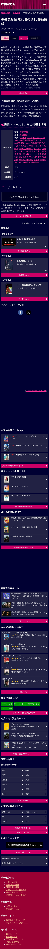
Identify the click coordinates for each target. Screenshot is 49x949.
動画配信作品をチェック (23, 547)
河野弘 (22, 149)
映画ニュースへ (24, 621)
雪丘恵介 (39, 146)
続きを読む (23, 93)
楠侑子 (22, 140)
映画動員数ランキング (15, 920)
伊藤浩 (30, 160)
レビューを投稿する (23, 216)
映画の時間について (23, 852)
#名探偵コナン (32, 704)
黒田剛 (43, 160)
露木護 (22, 154)
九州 (3, 794)
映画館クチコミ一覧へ (23, 828)
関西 (3, 775)
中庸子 (32, 146)
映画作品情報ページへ (10, 858)
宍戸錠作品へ (24, 299)
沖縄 (27, 794)
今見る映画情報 (12, 942)
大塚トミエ (30, 154)
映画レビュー (24, 692)
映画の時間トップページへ (12, 863)
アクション (6, 32)
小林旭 (23, 138)
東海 (27, 775)
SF (3, 817)
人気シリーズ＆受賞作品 (16, 890)
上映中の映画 (11, 882)
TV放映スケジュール (14, 939)
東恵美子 (25, 146)
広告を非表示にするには (36, 391)
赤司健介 (23, 160)
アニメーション (31, 812)
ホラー (28, 821)
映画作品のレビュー (14, 892)
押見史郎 (37, 151)
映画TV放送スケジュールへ (23, 754)
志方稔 (22, 151)
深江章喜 (39, 140)
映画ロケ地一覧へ (24, 832)
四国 (27, 789)
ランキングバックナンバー (17, 923)
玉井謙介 (37, 149)
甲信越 (4, 784)
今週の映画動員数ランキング (13, 466)
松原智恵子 (30, 140)
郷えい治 (25, 143)
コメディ (5, 821)
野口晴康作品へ (24, 251)
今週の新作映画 (12, 885)
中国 (3, 789)
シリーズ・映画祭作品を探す (24, 713)
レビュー (22, 38)
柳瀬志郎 (27, 162)
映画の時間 (5, 13)
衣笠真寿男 (24, 157)
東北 (27, 780)
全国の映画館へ (24, 800)
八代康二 (29, 149)
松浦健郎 (24, 135)
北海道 (4, 780)
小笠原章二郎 (35, 143)
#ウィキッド (19, 704)
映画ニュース (11, 934)
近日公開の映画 (12, 887)
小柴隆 (36, 160)
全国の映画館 (11, 906)
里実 (39, 157)
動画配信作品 (11, 937)
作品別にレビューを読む (16, 895)
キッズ (28, 817)
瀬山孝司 (18, 162)
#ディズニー (6, 708)
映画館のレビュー (13, 909)
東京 (3, 770)
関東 (27, 770)
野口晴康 (24, 132)
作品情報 (16, 13)
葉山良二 (37, 138)
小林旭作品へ (24, 275)
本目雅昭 (29, 151)
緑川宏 (38, 154)
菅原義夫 (35, 162)
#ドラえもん (6, 704)
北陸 (27, 784)
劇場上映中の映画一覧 (23, 506)
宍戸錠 (30, 138)
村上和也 (33, 157)
